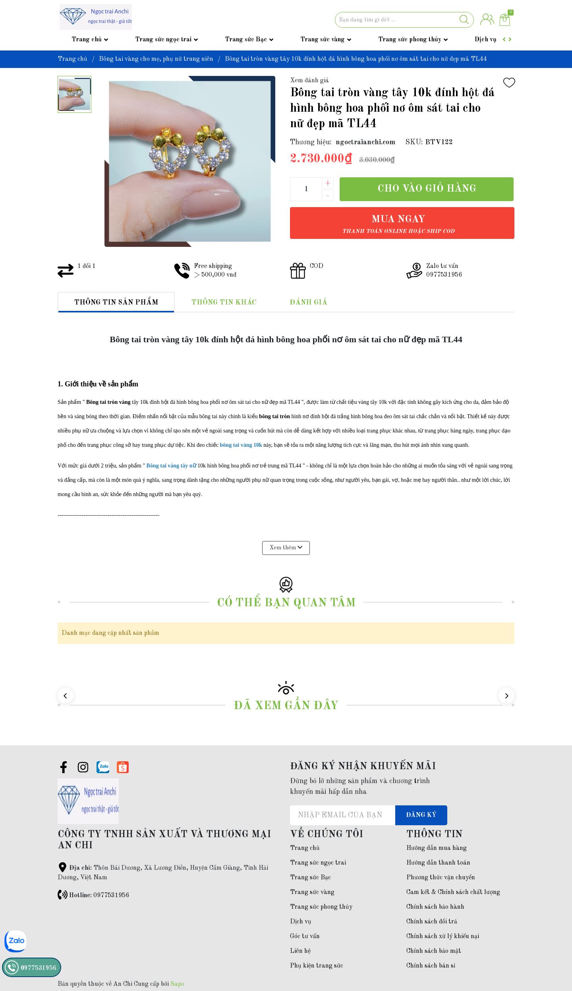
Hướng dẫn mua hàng (436, 848)
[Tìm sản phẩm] (404, 20)
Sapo (177, 984)
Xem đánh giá (309, 81)
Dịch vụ (486, 40)
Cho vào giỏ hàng (426, 189)
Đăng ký (421, 815)
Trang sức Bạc (246, 40)
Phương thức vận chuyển (440, 878)
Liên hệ (300, 951)
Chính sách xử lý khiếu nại (442, 936)
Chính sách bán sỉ (430, 966)
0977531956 (111, 895)
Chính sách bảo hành (435, 907)
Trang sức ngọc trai (163, 40)
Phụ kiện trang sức (316, 966)
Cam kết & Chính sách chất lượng (453, 892)
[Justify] (464, 20)
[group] (189, 161)
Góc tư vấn (305, 936)
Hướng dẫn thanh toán (438, 863)
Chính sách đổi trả (431, 922)
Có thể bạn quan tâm (286, 603)
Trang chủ (87, 40)
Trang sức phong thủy (409, 40)
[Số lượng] (306, 189)
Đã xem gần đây (286, 706)
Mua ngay (398, 224)
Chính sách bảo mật (433, 951)
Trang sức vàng (322, 40)
